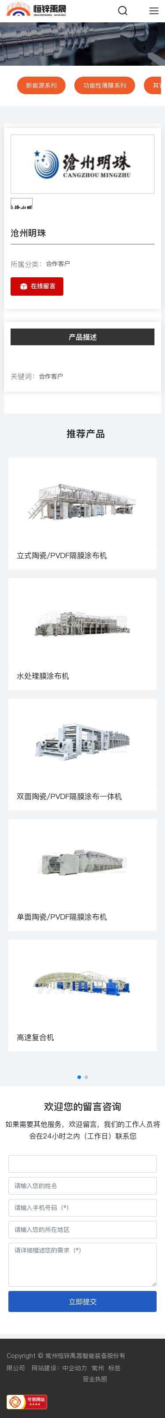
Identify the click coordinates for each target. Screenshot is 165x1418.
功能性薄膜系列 (104, 85)
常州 (98, 1368)
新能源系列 (41, 85)
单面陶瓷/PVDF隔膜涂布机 (62, 917)
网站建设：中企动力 (59, 1368)
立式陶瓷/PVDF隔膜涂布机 (62, 555)
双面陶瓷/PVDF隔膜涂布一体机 (69, 796)
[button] (79, 1077)
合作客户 (58, 263)
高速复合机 (35, 1037)
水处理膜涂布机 (43, 676)
